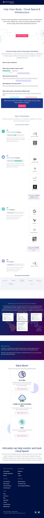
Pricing (4, 475)
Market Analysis (21, 481)
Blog (4, 493)
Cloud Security (6, 487)
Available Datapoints (8, 473)
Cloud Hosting (10, 157)
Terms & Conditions (7, 511)
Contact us (5, 496)
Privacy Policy (15, 511)
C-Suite (19, 475)
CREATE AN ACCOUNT (22, 35)
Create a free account (22, 389)
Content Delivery (11, 132)
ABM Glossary (6, 506)
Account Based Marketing (24, 485)
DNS (7, 261)
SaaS (8, 209)
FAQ (4, 498)
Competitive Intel (22, 483)
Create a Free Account (34, 198)
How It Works (6, 471)
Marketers (20, 471)
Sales (19, 473)
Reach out (22, 105)
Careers (5, 502)
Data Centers (6, 483)
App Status (5, 500)
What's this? (15, 71)
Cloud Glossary (6, 504)
